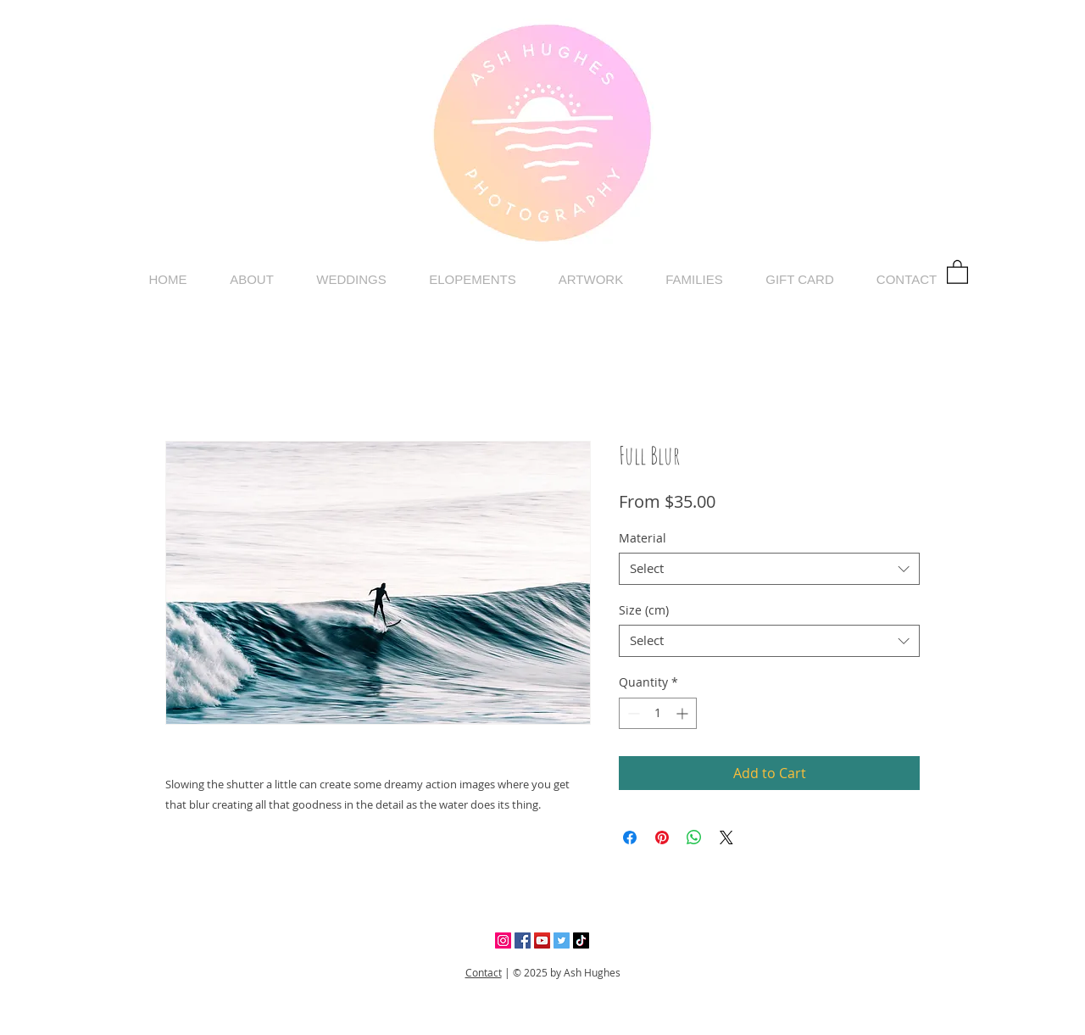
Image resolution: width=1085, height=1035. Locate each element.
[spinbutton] (658, 713)
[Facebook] (523, 940)
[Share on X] (726, 837)
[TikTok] (581, 940)
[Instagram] (503, 940)
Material (642, 538)
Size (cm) (644, 610)
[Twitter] (562, 940)
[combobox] (769, 569)
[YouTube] (542, 940)
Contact (483, 972)
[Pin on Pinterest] (662, 837)
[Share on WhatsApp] (694, 837)
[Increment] (683, 713)
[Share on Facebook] (630, 837)
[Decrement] (632, 713)
